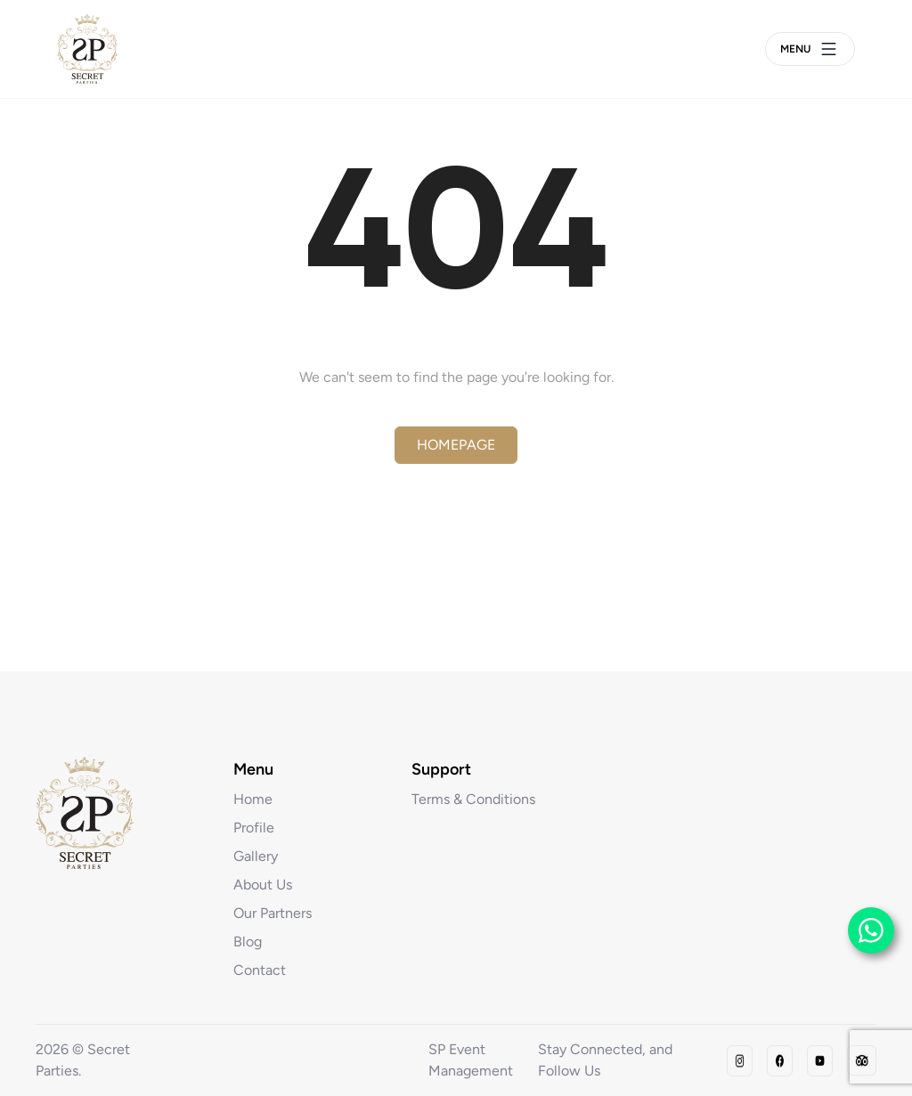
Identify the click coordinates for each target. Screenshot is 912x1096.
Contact (259, 970)
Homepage (456, 444)
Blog (247, 941)
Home (253, 799)
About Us (262, 884)
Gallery (255, 856)
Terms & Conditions (473, 799)
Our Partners (272, 913)
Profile (253, 827)
